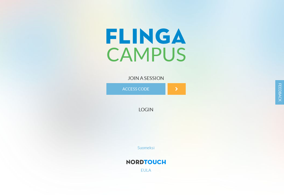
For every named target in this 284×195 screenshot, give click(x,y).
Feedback (280, 92)
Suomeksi (146, 147)
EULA (146, 170)
